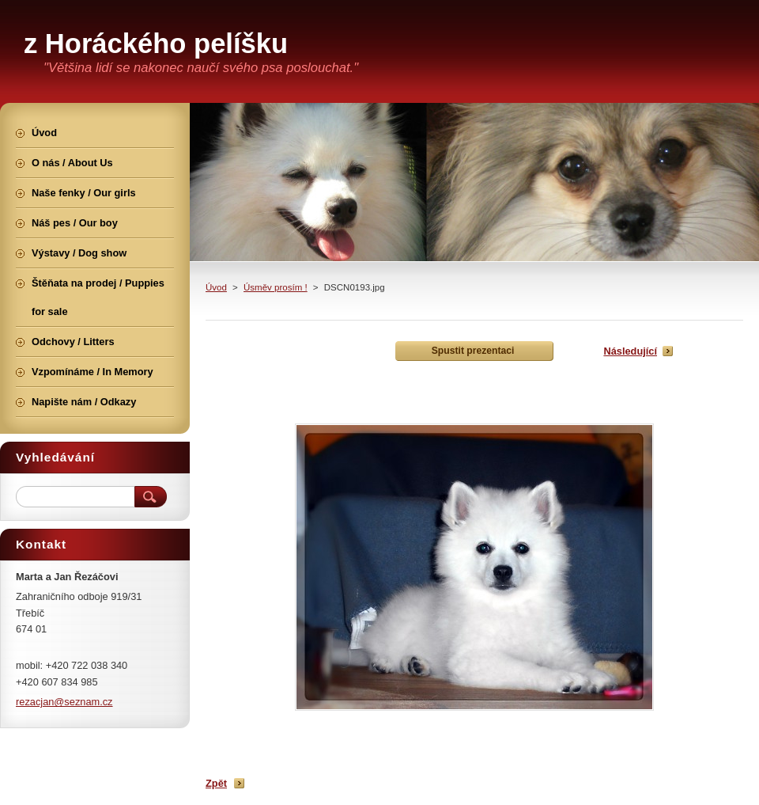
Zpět (216, 783)
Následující (630, 351)
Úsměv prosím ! (276, 287)
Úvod (216, 287)
